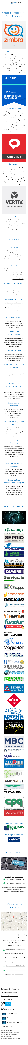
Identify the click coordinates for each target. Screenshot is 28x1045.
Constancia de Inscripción (9, 993)
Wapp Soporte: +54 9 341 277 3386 (14, 883)
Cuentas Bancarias (6, 999)
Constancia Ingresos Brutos (9, 996)
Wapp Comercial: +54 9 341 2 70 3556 (14, 958)
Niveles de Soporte (18, 279)
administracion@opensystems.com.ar (14, 962)
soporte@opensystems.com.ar (14, 877)
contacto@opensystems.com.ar (10, 1038)
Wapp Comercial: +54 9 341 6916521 (14, 950)
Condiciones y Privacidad (14, 1022)
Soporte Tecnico (12, 1018)
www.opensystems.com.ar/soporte (14, 891)
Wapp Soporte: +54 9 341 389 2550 (14, 879)
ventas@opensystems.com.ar (14, 954)
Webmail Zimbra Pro (13, 1013)
